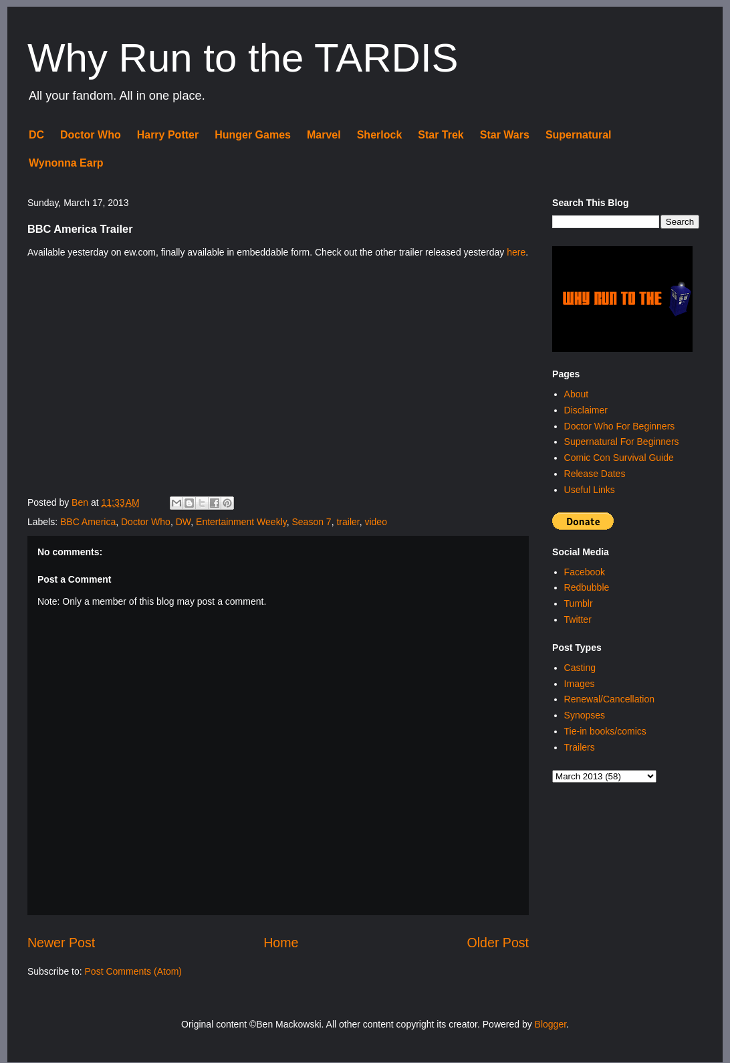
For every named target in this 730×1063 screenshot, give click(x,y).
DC (36, 134)
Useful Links (589, 489)
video (375, 521)
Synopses (584, 715)
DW (183, 521)
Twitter (578, 619)
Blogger (550, 1024)
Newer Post (61, 942)
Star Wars (504, 134)
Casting (580, 667)
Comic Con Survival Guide (619, 457)
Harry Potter (168, 134)
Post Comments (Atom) (133, 971)
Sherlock (379, 134)
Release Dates (595, 473)
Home (280, 942)
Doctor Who (90, 134)
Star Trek (440, 134)
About (576, 394)
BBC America (88, 521)
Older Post (498, 942)
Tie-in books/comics (605, 731)
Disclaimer (586, 410)
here (516, 252)
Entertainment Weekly (241, 521)
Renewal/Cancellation (609, 699)
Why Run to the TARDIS (243, 57)
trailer (347, 521)
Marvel (324, 134)
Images (579, 683)
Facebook (584, 572)
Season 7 (311, 521)
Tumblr (578, 603)
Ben (81, 502)
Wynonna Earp (66, 163)
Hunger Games (253, 134)
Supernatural (578, 134)
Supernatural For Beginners (621, 441)
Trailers (579, 747)
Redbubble (587, 587)
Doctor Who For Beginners (619, 426)
